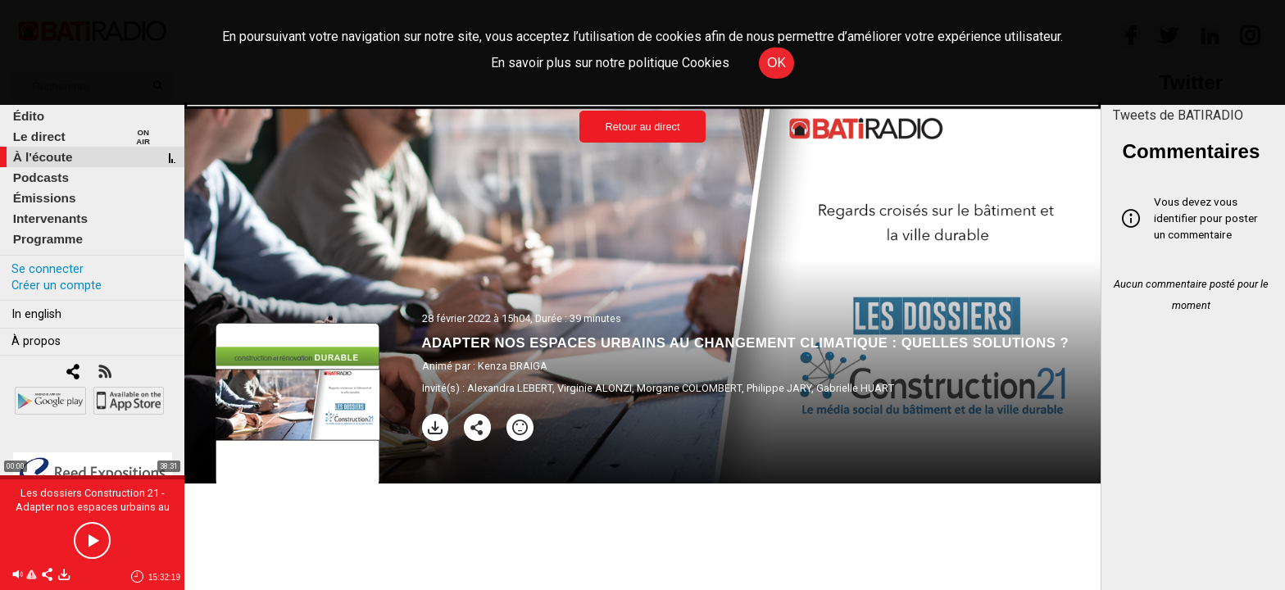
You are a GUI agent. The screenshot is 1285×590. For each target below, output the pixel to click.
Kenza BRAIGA (512, 366)
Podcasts (41, 177)
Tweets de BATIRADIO (1178, 115)
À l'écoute (43, 157)
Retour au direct (642, 126)
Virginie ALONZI (594, 388)
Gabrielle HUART (855, 388)
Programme (48, 239)
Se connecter (47, 269)
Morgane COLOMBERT (689, 388)
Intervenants (50, 218)
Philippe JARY (779, 388)
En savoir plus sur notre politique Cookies (610, 62)
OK (776, 63)
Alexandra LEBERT (509, 388)
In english (36, 314)
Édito (28, 116)
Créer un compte (56, 286)
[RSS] (104, 373)
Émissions (44, 198)
